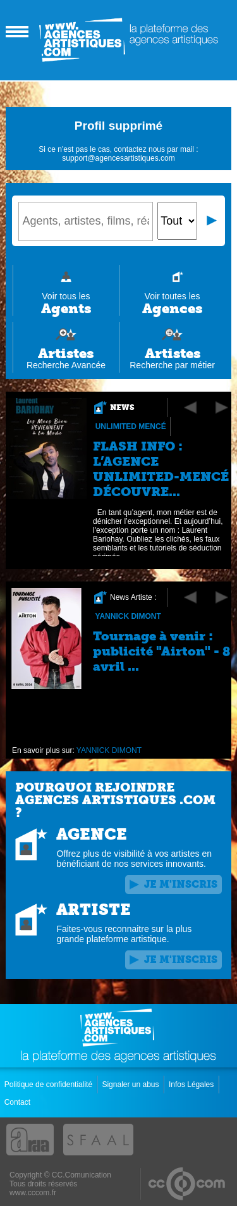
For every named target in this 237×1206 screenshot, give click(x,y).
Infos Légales (192, 1084)
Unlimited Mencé (130, 426)
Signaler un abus (131, 1084)
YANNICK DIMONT (128, 616)
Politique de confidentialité (49, 1084)
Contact (18, 1102)
